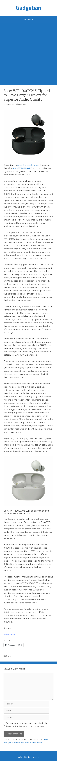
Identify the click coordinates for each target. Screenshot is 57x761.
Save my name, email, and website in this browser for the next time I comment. (27, 725)
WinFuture (9, 634)
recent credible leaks (28, 165)
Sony (8, 656)
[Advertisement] (28, 53)
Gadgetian (28, 8)
